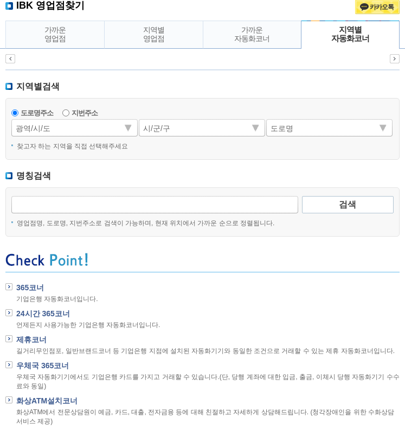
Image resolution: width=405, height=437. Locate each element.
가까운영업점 (55, 34)
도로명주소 (37, 113)
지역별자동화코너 (350, 34)
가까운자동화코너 (251, 34)
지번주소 (85, 113)
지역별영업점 (153, 34)
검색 (347, 204)
